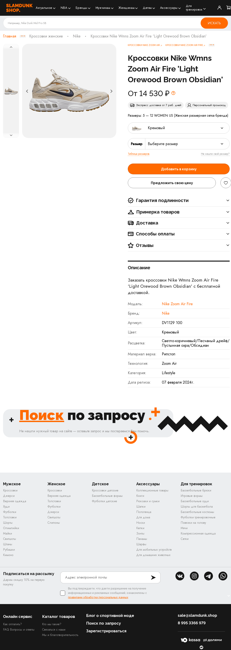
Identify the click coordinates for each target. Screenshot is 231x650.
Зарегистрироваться (106, 631)
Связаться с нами (53, 629)
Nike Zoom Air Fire (177, 304)
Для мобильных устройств (154, 549)
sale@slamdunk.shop (197, 615)
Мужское (12, 484)
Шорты (7, 522)
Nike (77, 36)
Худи (6, 506)
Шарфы (141, 544)
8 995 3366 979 (192, 623)
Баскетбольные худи (195, 501)
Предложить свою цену (172, 183)
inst (194, 576)
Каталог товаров (58, 616)
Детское (100, 484)
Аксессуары (169, 8)
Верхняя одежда (14, 501)
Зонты (140, 533)
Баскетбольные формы (107, 496)
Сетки (185, 539)
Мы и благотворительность (60, 635)
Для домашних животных (153, 555)
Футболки (9, 512)
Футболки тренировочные (198, 517)
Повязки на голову (193, 522)
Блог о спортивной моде (110, 615)
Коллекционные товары (152, 490)
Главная (9, 36)
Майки (7, 533)
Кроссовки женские (46, 36)
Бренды (81, 8)
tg (208, 576)
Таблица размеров (138, 154)
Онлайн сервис (17, 616)
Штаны (7, 544)
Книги (140, 496)
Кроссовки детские (105, 490)
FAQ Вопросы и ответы (18, 629)
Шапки (140, 506)
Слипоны (53, 522)
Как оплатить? (12, 624)
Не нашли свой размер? (215, 154)
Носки (140, 522)
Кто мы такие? (51, 624)
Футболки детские (104, 501)
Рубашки (9, 549)
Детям (147, 8)
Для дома (143, 517)
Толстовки (10, 517)
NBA (64, 8)
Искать (214, 23)
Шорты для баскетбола (197, 506)
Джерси (9, 496)
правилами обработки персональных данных (98, 597)
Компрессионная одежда (198, 533)
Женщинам (126, 8)
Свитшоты (9, 539)
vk (179, 576)
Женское (56, 484)
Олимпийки (11, 528)
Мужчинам (103, 8)
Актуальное (44, 8)
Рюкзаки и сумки (148, 501)
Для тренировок (194, 8)
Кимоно (8, 555)
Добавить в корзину (179, 169)
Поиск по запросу (103, 623)
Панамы (141, 539)
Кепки (140, 528)
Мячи (184, 528)
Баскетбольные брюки (196, 490)
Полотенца (143, 512)
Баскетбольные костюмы (197, 512)
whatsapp (223, 576)
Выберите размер (163, 144)
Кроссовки (10, 490)
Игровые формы (192, 496)
